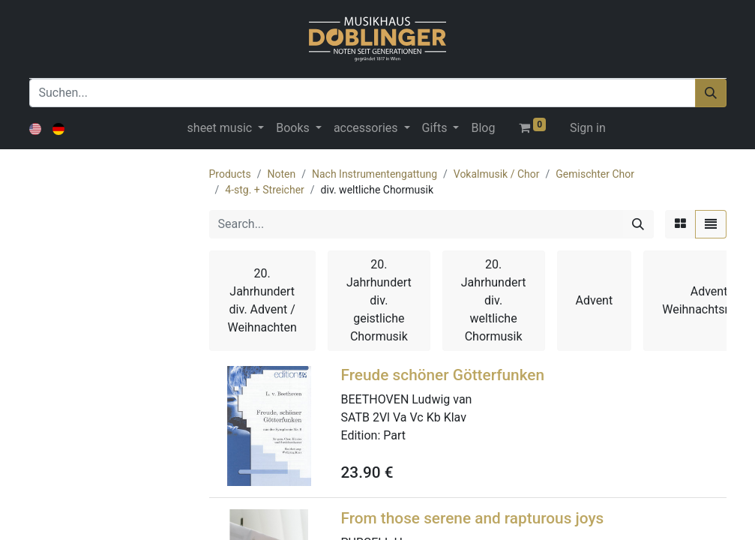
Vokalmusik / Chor (497, 174)
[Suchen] (711, 93)
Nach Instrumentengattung (374, 174)
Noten (281, 174)
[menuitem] (483, 128)
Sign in (588, 128)
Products (230, 174)
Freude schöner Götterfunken (443, 375)
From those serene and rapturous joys (472, 518)
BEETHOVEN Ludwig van (406, 399)
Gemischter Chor (595, 174)
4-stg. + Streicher (264, 190)
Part (394, 435)
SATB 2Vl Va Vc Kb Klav (403, 417)
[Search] (638, 224)
